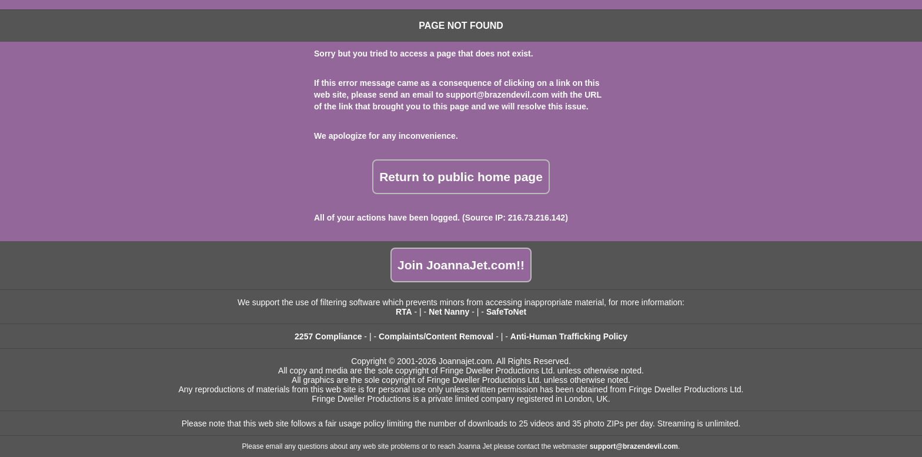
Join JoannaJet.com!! (461, 265)
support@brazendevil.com (497, 94)
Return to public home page (461, 177)
